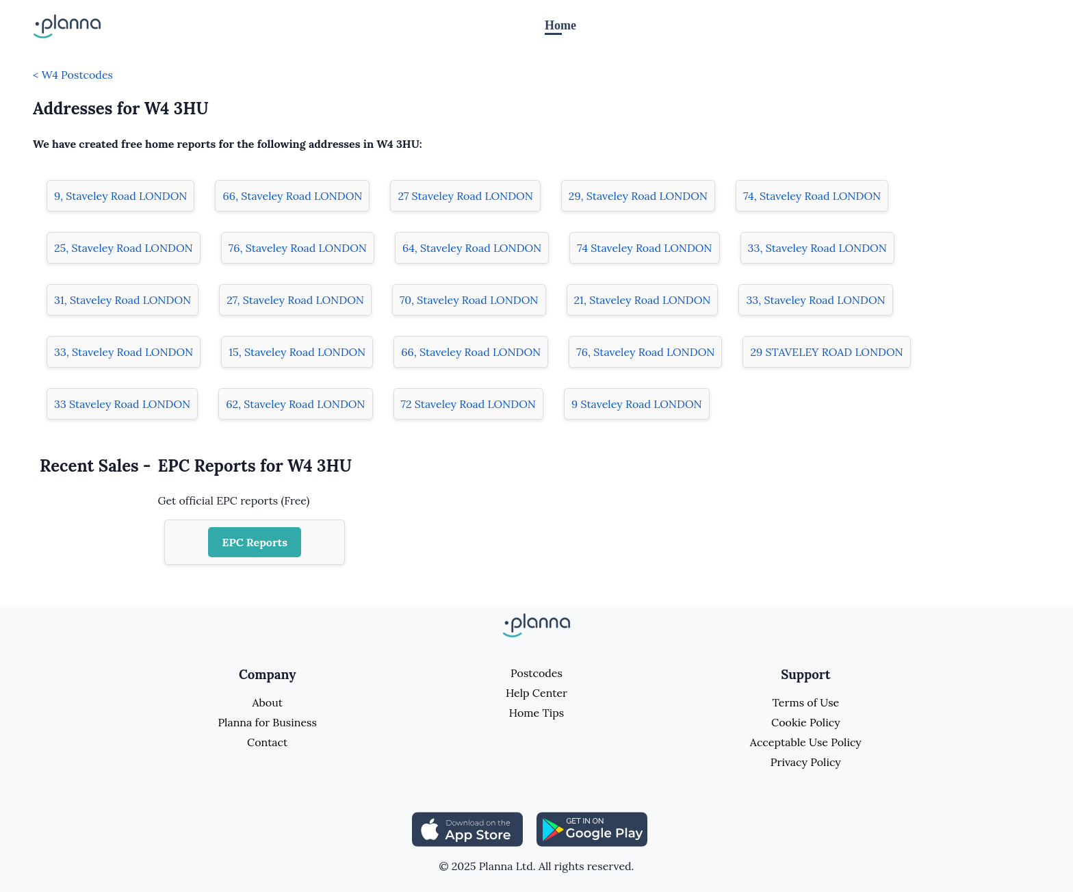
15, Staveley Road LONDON (297, 352)
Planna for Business (267, 722)
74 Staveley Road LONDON (644, 248)
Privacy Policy (806, 762)
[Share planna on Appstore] (467, 828)
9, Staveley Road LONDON (120, 196)
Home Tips (536, 712)
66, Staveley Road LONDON (292, 196)
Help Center (536, 693)
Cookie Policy (805, 722)
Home (560, 25)
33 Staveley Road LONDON (122, 404)
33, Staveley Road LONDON (817, 248)
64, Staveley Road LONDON (471, 248)
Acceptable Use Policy (806, 742)
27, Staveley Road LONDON (295, 300)
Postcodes (536, 673)
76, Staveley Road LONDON (298, 248)
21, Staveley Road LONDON (642, 300)
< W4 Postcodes (73, 74)
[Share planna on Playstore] (591, 828)
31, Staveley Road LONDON (122, 300)
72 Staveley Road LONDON (468, 404)
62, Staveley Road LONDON (295, 404)
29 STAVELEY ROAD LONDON (826, 352)
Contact (267, 742)
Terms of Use (805, 702)
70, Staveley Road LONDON (469, 300)
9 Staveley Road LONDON (636, 404)
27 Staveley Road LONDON (465, 196)
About (267, 702)
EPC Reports (254, 542)
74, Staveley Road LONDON (812, 196)
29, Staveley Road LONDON (638, 196)
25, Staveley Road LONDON (123, 248)
